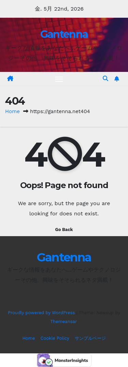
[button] (105, 78)
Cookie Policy (55, 338)
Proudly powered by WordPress (42, 312)
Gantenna (64, 34)
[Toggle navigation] (59, 79)
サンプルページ (90, 338)
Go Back (64, 229)
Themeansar (63, 321)
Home (12, 111)
